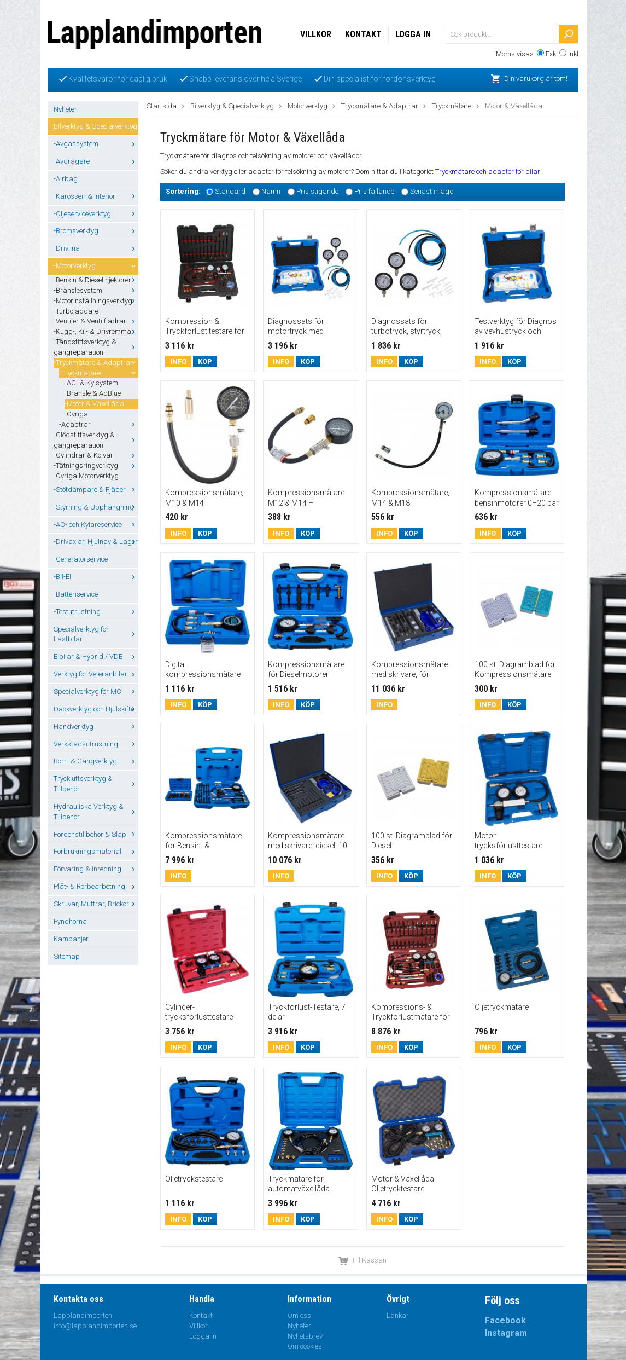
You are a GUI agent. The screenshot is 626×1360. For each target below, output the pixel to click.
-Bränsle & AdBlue (93, 393)
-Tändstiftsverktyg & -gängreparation (96, 347)
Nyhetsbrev (305, 1336)
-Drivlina (96, 248)
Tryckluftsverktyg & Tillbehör (96, 783)
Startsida (162, 106)
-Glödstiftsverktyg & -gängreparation (96, 440)
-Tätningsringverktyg (96, 465)
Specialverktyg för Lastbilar (96, 634)
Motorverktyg (307, 106)
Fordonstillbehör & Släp (96, 834)
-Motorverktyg (96, 266)
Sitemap (67, 956)
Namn (270, 191)
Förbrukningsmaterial (96, 851)
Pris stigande (317, 191)
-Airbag (66, 179)
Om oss (299, 1315)
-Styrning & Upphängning (96, 507)
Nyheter (65, 109)
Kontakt (363, 34)
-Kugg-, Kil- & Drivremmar (96, 331)
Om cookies (305, 1346)
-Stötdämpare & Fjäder (96, 489)
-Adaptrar (98, 424)
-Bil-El (96, 576)
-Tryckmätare (98, 373)
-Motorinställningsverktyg (96, 301)
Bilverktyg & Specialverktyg (96, 126)
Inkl (573, 54)
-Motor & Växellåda (94, 404)
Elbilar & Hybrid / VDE (96, 656)
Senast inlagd (432, 191)
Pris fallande (374, 191)
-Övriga (76, 414)
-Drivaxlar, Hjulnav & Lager (96, 541)
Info (178, 361)
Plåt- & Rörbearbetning (96, 886)
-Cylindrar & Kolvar (96, 455)
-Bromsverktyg (96, 231)
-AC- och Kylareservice (96, 524)
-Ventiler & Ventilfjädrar (96, 321)
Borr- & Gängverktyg (96, 761)
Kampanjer (71, 939)
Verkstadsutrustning (96, 744)
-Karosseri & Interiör (96, 196)
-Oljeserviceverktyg (96, 214)
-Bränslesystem (96, 290)
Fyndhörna (70, 921)
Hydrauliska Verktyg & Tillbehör (96, 811)
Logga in (413, 34)
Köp (205, 361)
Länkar (398, 1315)
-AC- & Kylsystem (91, 383)
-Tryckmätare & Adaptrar (96, 362)
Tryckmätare (451, 106)
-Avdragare (96, 161)
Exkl (552, 54)
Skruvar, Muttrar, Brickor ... (96, 904)
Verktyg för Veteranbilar (96, 674)
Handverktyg (96, 726)
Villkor (315, 34)
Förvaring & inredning (96, 869)
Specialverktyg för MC (96, 691)
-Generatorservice (81, 559)
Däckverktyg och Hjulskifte (96, 709)
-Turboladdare (76, 311)
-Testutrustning (96, 611)
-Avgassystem (96, 144)
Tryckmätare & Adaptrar (379, 106)
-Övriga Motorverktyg (86, 476)
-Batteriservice (76, 594)
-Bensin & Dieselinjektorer (96, 280)
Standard (230, 191)
